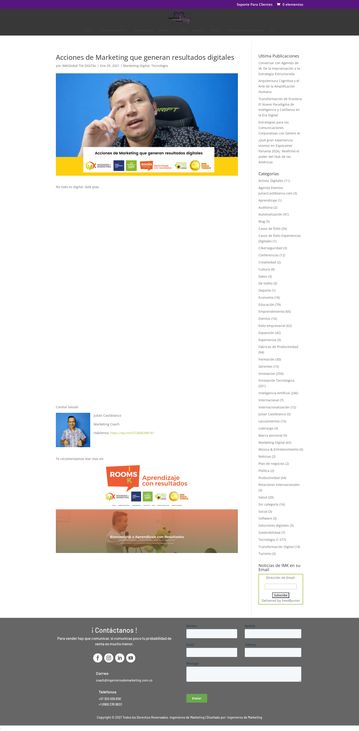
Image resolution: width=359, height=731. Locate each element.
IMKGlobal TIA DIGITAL (79, 65)
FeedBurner (291, 600)
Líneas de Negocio (111, 30)
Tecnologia (159, 65)
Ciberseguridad (270, 248)
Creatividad (267, 262)
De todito (265, 283)
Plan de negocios (271, 463)
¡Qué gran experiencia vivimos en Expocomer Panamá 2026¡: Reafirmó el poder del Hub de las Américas (278, 151)
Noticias (198, 30)
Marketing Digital (136, 65)
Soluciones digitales (273, 525)
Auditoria (265, 207)
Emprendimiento (271, 311)
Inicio (88, 30)
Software (265, 518)
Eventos (264, 318)
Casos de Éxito (269, 228)
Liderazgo (265, 428)
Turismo (264, 553)
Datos (262, 276)
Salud (262, 497)
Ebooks (164, 30)
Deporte (264, 290)
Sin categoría (268, 504)
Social (262, 511)
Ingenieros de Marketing (244, 717)
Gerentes (265, 366)
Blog (261, 221)
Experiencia (267, 340)
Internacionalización (274, 407)
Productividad (269, 478)
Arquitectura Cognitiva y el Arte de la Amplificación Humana (278, 86)
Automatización (270, 214)
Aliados (215, 30)
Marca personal (270, 435)
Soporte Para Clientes (254, 5)
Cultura (264, 269)
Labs (183, 30)
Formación (266, 359)
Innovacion (266, 373)
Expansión (266, 333)
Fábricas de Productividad (245, 30)
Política (263, 470)
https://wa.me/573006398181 (132, 433)
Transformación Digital (276, 547)
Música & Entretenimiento (278, 449)
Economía (265, 297)
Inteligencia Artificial (274, 393)
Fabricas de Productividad (278, 347)
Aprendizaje (267, 200)
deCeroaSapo (143, 30)
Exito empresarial (271, 325)
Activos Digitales (270, 180)
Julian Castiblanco (272, 414)
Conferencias (268, 255)
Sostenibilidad (269, 532)
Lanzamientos (269, 421)
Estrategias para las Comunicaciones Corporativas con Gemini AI (279, 127)
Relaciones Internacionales (279, 484)
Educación (266, 304)
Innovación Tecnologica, (276, 380)
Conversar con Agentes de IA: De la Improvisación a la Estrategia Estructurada (279, 68)
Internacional (268, 400)
